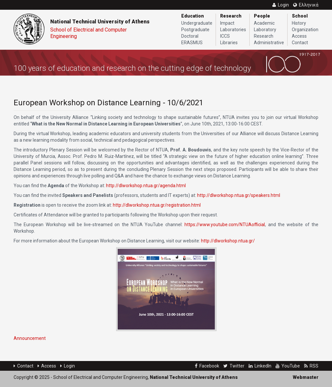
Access (299, 36)
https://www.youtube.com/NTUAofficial (224, 224)
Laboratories (233, 29)
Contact (300, 42)
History (299, 23)
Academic (264, 23)
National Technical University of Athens (99, 22)
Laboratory (265, 29)
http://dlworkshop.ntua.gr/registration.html (157, 205)
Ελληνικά (305, 4)
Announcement (30, 338)
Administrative (269, 42)
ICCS (225, 36)
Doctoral (189, 36)
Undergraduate (196, 23)
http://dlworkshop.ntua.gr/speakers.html (238, 195)
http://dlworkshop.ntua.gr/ (228, 240)
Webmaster (305, 377)
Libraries (229, 42)
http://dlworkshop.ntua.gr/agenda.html (146, 185)
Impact (227, 23)
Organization (305, 29)
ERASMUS (192, 42)
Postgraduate (195, 29)
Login (67, 365)
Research (263, 36)
